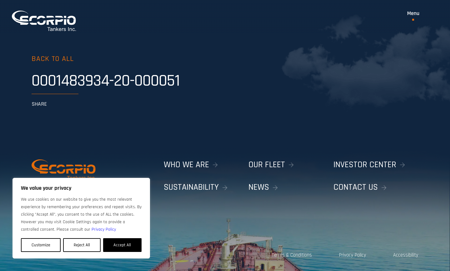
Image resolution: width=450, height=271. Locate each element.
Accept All (122, 245)
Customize (41, 245)
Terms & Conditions (292, 255)
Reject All (82, 245)
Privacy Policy (352, 255)
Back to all (53, 58)
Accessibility (405, 255)
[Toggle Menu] (413, 16)
